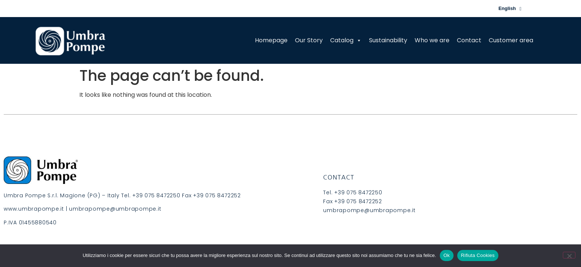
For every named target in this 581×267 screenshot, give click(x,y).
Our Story (309, 40)
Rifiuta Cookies (478, 255)
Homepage (271, 40)
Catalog (346, 40)
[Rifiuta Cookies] (569, 255)
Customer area (511, 40)
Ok (447, 255)
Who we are (432, 40)
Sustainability (388, 40)
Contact (469, 40)
